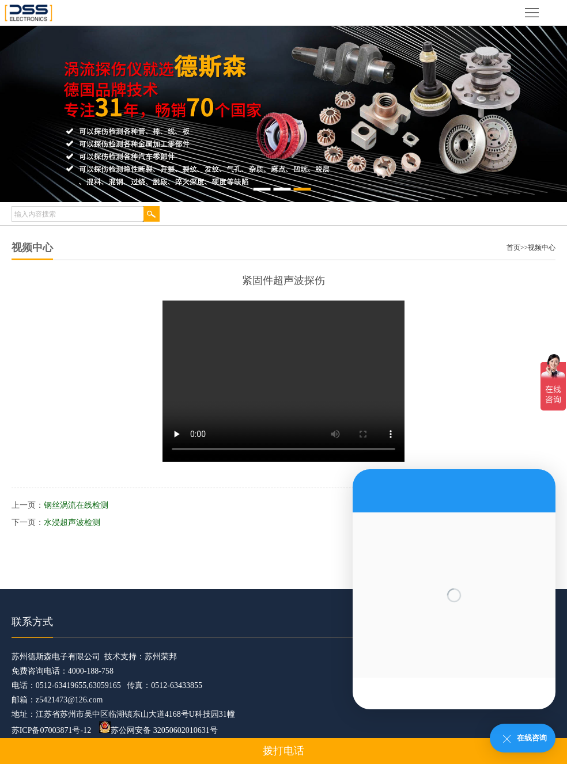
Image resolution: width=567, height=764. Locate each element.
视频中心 (541, 248)
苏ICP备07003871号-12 (51, 730)
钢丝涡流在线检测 (76, 505)
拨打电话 (283, 751)
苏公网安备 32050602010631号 (158, 730)
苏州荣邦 (161, 656)
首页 (513, 248)
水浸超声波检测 (72, 522)
